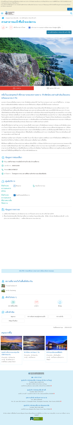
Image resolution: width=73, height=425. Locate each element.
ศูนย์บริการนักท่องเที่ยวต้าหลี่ (36, 390)
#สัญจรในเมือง (13, 321)
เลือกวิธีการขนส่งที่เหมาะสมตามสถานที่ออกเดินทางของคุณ (36, 271)
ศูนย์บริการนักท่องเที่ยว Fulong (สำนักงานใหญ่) (36, 380)
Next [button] (72, 62)
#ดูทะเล (13, 316)
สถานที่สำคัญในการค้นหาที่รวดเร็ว (28, 18)
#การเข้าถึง (60, 316)
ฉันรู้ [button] (70, 9)
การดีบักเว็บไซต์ (37, 377)
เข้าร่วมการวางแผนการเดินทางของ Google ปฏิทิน (46, 27)
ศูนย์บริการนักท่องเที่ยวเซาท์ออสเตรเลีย (36, 405)
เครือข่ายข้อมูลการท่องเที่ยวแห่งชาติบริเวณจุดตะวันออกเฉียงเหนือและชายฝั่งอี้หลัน (9, 13)
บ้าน (2, 18)
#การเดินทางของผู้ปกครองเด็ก (36, 316)
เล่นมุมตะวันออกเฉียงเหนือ (12, 18)
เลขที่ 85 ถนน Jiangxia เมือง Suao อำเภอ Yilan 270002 (35, 409)
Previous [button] (1, 62)
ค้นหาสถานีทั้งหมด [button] (71, 13)
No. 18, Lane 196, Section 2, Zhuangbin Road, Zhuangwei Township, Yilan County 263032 (35, 401)
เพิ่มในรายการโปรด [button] (19, 27)
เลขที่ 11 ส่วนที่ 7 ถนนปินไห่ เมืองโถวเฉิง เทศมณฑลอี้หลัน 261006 (35, 393)
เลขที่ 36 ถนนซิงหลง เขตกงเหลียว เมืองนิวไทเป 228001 (35, 385)
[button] (4, 27)
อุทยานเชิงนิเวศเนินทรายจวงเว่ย (36, 397)
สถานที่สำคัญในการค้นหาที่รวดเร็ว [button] (58, 32)
